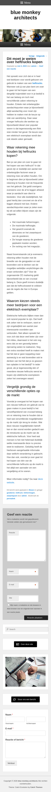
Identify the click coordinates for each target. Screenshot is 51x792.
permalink (11, 499)
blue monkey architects (25, 15)
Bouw (31, 490)
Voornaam (9, 723)
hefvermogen (29, 493)
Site (10, 598)
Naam (11, 571)
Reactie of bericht (15, 740)
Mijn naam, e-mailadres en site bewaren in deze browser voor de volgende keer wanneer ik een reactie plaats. (24, 608)
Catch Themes (36, 787)
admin (33, 66)
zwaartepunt (12, 496)
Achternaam (31, 723)
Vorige (30, 56)
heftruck (19, 493)
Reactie (12, 533)
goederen (11, 493)
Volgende (41, 56)
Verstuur (11, 763)
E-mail (11, 585)
